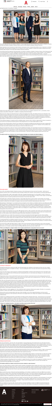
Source (36, 6)
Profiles (28, 6)
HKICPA (23, 397)
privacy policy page (16, 404)
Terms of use (34, 391)
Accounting (20, 6)
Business (24, 6)
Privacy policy (34, 392)
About (22, 391)
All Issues (15, 6)
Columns (32, 6)
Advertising (23, 396)
